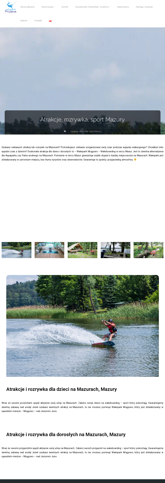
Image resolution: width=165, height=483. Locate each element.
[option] (82, 326)
